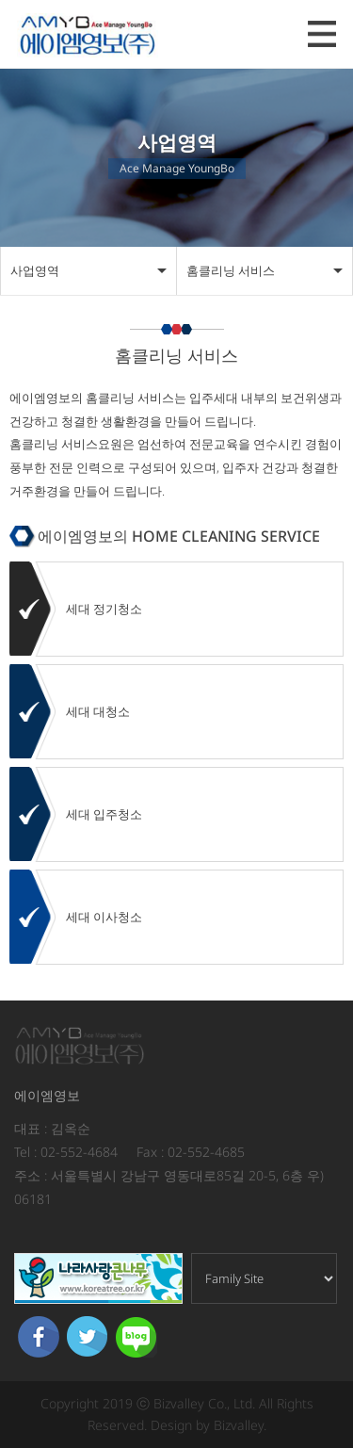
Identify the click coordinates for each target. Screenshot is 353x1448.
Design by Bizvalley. (208, 1425)
